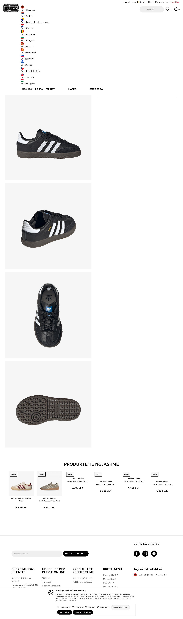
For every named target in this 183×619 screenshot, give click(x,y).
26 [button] (142, 58)
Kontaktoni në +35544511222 (76, 17)
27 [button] (152, 58)
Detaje (111, 88)
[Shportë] (177, 10)
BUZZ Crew (108, 578)
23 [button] (111, 58)
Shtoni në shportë (114, 68)
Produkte (32, 22)
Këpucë (41, 22)
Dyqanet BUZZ (110, 581)
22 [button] (101, 58)
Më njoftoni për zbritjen (161, 40)
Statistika (91, 607)
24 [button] (131, 58)
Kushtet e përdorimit (82, 573)
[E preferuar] (168, 10)
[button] (152, 9)
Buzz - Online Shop (19, 22)
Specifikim (132, 94)
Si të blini (46, 573)
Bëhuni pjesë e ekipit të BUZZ (114, 587)
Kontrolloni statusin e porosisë (21, 575)
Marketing (104, 607)
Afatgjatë (79, 607)
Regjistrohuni (161, 2)
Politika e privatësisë (82, 577)
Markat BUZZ (109, 574)
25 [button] (121, 58)
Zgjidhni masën (104, 53)
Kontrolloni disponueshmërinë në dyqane (132, 103)
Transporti (46, 577)
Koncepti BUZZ (110, 570)
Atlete (48, 22)
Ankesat (46, 584)
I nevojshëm (65, 607)
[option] (91, 17)
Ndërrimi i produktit (51, 581)
